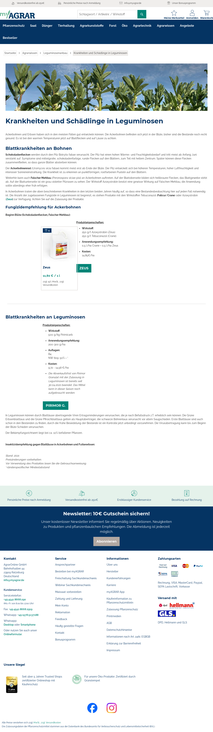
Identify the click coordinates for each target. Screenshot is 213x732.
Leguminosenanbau (55, 55)
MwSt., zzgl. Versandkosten (47, 722)
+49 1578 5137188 (28, 614)
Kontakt (59, 632)
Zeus (9, 202)
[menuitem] (13, 29)
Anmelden (188, 18)
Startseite (10, 55)
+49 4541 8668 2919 (20, 609)
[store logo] (21, 14)
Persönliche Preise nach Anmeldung (82, 3)
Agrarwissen (29, 55)
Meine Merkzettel (170, 18)
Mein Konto (62, 605)
